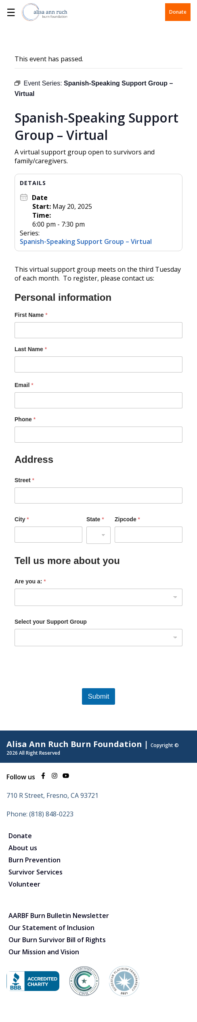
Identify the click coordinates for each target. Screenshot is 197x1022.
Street (24, 480)
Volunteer (24, 884)
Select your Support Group (51, 621)
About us (22, 847)
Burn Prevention (34, 859)
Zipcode (127, 519)
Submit (98, 696)
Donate (178, 11)
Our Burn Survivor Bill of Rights (57, 939)
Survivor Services (35, 872)
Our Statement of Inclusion (51, 927)
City (22, 519)
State (95, 519)
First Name (31, 315)
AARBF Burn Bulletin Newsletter (58, 915)
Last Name (31, 349)
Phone (25, 419)
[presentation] (76, 683)
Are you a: (30, 581)
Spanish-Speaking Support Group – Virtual (86, 241)
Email (24, 385)
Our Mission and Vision (43, 951)
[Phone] (98, 435)
